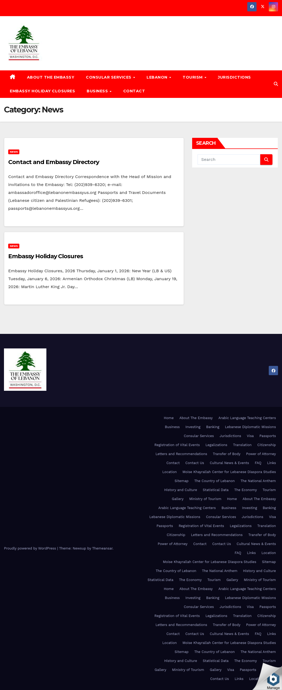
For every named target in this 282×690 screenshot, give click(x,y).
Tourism (193, 77)
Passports (267, 436)
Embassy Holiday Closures (42, 91)
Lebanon (158, 77)
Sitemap (182, 481)
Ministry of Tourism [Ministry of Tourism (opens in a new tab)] (205, 499)
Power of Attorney (261, 454)
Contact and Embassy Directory (53, 162)
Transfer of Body (226, 454)
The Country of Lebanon (214, 481)
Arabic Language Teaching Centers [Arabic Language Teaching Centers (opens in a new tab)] (247, 418)
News (14, 151)
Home (169, 418)
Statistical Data (215, 490)
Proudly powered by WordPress (30, 548)
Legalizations (216, 445)
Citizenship (266, 445)
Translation (242, 445)
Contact (134, 91)
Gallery (177, 499)
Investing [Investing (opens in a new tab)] (193, 427)
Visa (250, 436)
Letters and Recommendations (181, 454)
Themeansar (102, 548)
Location (169, 472)
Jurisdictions (234, 77)
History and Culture (180, 490)
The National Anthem (258, 481)
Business (98, 91)
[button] (276, 84)
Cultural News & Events (229, 463)
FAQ (258, 463)
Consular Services (109, 77)
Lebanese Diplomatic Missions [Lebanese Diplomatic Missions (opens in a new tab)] (250, 427)
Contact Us (194, 463)
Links (271, 463)
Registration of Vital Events (177, 445)
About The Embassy (50, 77)
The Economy (245, 490)
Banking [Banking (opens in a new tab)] (212, 427)
